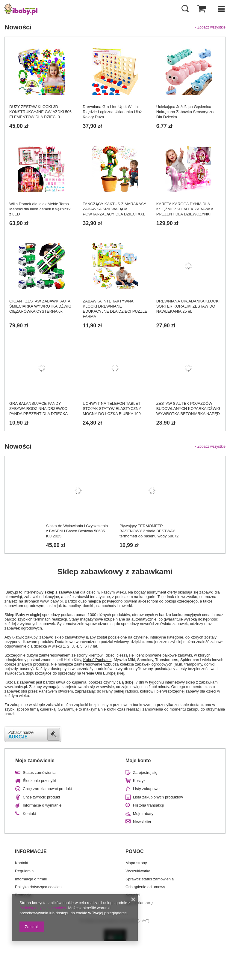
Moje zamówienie (35, 760)
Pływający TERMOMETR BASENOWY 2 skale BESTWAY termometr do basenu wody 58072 (148, 531)
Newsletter (142, 821)
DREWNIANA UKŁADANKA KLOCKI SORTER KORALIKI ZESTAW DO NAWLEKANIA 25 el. (188, 306)
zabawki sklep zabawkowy (62, 637)
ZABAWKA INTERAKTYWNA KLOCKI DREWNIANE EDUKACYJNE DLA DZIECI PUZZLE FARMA (115, 309)
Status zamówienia (39, 772)
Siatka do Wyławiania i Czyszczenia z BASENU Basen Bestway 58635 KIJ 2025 (77, 531)
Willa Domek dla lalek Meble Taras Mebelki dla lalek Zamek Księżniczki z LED (40, 209)
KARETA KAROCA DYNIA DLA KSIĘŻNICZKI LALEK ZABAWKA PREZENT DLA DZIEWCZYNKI (184, 209)
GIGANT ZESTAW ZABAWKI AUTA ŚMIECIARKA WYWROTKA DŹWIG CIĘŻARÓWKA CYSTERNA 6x (40, 306)
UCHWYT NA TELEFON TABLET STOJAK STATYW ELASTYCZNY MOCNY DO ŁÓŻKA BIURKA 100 (112, 408)
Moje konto (138, 760)
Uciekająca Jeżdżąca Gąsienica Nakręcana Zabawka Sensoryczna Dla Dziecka (186, 111)
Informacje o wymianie (42, 805)
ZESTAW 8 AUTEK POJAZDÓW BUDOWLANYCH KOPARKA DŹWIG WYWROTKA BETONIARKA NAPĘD (188, 408)
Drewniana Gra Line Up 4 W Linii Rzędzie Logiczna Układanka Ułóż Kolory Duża (112, 111)
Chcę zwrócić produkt (41, 797)
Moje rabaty (143, 813)
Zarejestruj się (145, 772)
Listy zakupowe (146, 788)
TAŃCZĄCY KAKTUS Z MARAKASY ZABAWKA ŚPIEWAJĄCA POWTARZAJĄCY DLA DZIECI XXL (114, 209)
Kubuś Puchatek (97, 659)
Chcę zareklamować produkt (47, 788)
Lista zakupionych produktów (158, 797)
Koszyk (139, 780)
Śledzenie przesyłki (39, 780)
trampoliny (193, 664)
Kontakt (29, 813)
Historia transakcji (148, 805)
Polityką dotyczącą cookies (42, 908)
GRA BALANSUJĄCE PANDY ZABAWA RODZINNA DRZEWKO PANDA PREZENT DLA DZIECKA (38, 408)
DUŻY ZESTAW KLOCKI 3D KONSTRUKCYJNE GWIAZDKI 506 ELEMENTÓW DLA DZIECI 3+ (40, 111)
